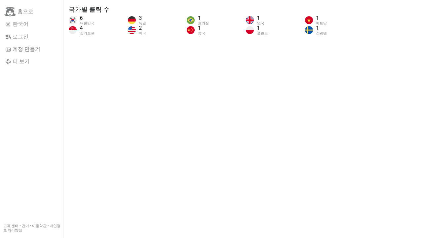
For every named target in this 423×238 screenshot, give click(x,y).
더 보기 (17, 61)
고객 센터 (11, 226)
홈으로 (18, 12)
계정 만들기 (22, 49)
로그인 (16, 36)
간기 (25, 226)
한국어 (16, 24)
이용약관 (39, 226)
